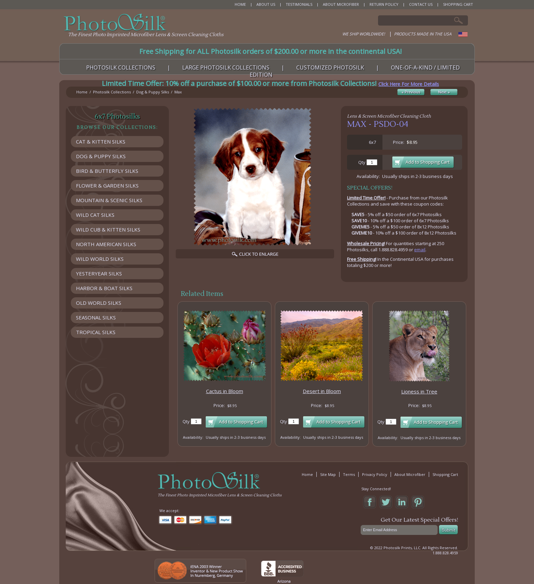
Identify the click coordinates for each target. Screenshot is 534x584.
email (419, 249)
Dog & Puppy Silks (152, 91)
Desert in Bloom (322, 391)
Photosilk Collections (112, 91)
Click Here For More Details (408, 84)
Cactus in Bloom (224, 391)
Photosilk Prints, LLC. (402, 547)
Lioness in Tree (419, 391)
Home (82, 91)
